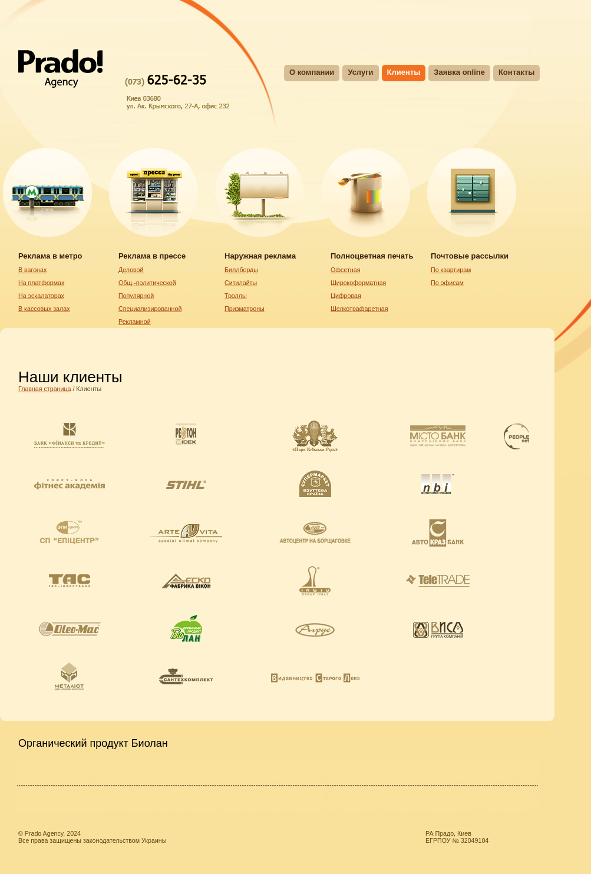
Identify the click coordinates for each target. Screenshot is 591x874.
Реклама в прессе (152, 255)
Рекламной (134, 321)
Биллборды (241, 269)
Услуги (360, 72)
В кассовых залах (44, 308)
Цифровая (346, 295)
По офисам (447, 282)
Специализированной (149, 308)
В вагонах (32, 269)
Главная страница (44, 388)
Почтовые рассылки (470, 255)
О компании (311, 72)
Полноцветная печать (372, 255)
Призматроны (244, 308)
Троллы (235, 295)
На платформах (41, 282)
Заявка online (459, 72)
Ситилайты (240, 282)
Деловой (130, 269)
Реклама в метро (50, 255)
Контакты (516, 72)
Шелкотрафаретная (359, 308)
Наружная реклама (260, 255)
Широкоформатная (358, 282)
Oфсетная (345, 269)
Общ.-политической (147, 282)
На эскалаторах (41, 295)
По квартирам (451, 269)
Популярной (136, 295)
